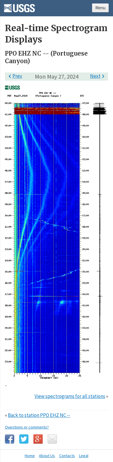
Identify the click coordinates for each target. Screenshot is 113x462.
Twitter (23, 439)
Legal (83, 455)
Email (52, 439)
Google (38, 439)
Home (30, 455)
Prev (14, 76)
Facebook (9, 439)
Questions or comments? (27, 427)
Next (98, 76)
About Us (47, 455)
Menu (100, 7)
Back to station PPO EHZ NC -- (39, 415)
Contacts (67, 455)
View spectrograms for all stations (70, 396)
